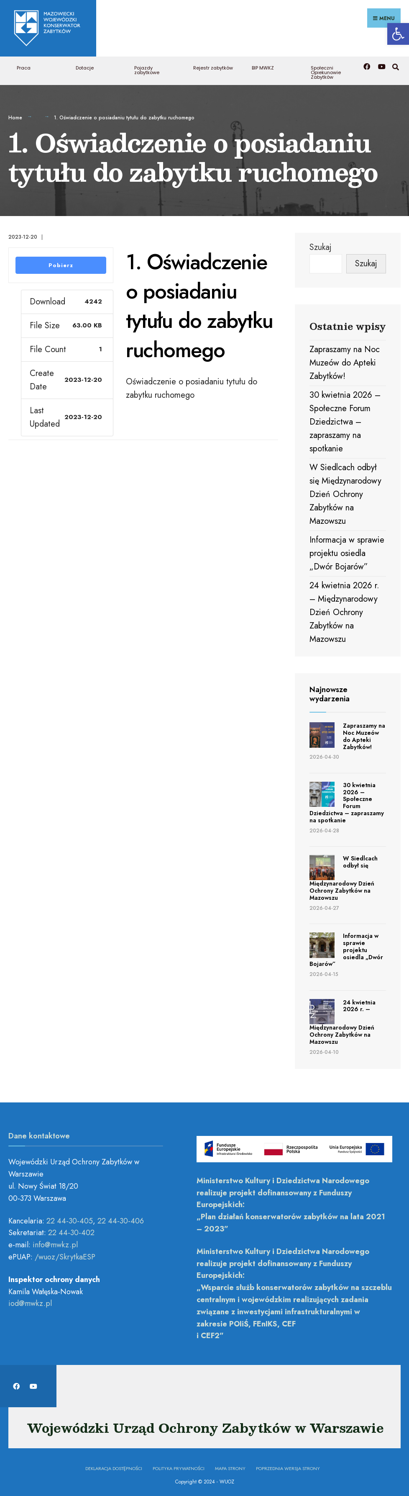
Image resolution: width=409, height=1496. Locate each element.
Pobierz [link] (61, 263)
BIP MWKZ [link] (263, 65)
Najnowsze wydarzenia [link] (329, 692)
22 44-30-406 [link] (120, 1218)
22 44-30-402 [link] (71, 1230)
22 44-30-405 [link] (69, 1218)
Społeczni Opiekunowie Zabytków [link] (326, 70)
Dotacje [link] (85, 65)
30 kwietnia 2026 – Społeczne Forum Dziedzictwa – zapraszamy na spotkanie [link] (345, 419)
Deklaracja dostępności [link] (113, 1466)
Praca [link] (24, 65)
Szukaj (320, 245)
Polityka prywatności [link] (178, 1466)
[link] (398, 34)
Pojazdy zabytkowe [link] (146, 67)
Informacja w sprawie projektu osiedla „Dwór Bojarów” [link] (346, 550)
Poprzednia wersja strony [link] (288, 1466)
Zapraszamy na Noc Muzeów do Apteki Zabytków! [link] (344, 360)
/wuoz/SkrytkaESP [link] (65, 1254)
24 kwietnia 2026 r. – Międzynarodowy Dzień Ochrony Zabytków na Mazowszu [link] (344, 610)
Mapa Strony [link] (230, 1466)
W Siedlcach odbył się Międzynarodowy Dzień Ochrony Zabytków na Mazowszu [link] (345, 492)
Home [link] (15, 115)
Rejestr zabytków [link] (213, 65)
